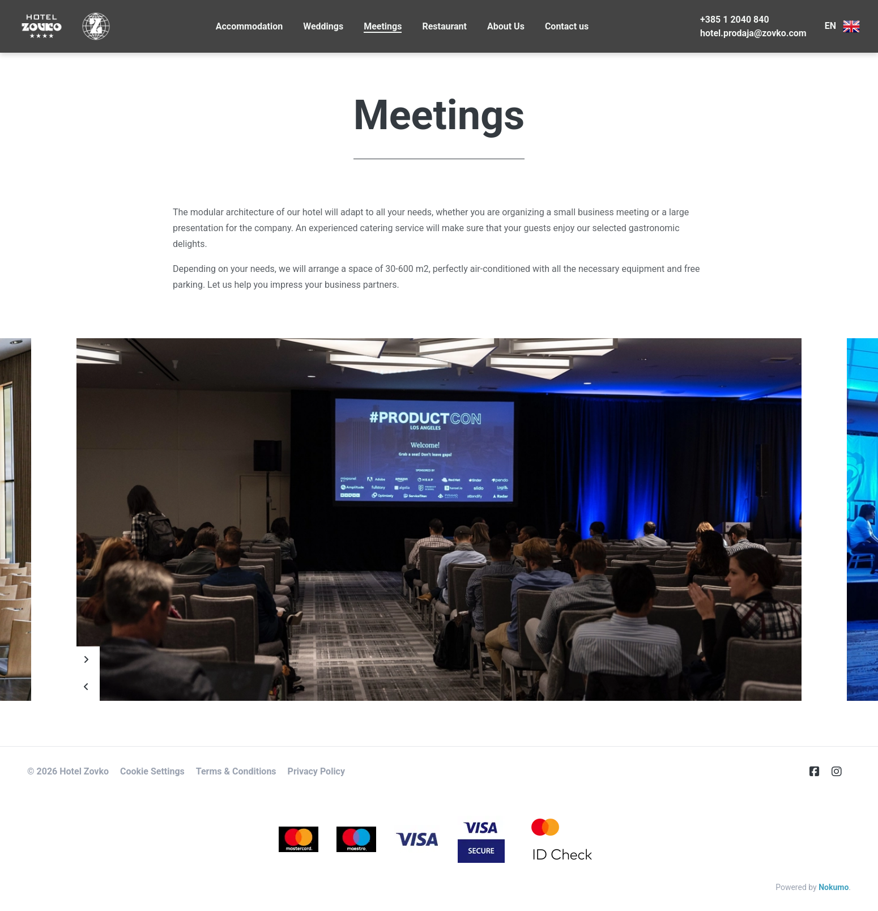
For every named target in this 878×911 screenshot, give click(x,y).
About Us (506, 26)
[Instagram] (841, 771)
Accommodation (249, 26)
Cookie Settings (152, 771)
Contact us (567, 26)
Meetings (383, 26)
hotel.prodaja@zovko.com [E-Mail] (753, 33)
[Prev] (86, 687)
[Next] (86, 660)
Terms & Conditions (236, 771)
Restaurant (444, 26)
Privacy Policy (316, 771)
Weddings (323, 26)
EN (842, 26)
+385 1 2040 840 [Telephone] (734, 19)
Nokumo (834, 887)
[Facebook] (819, 771)
